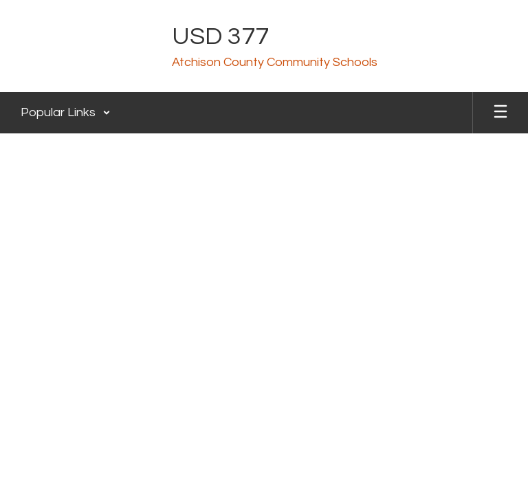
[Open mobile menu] (500, 112)
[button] (65, 112)
